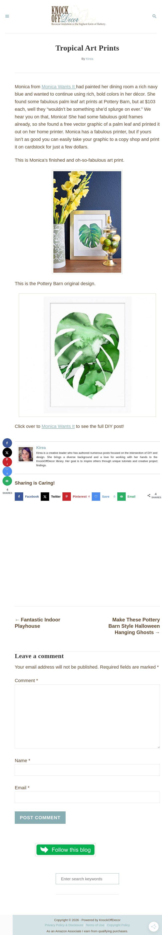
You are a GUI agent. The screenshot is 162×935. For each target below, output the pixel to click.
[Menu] (7, 16)
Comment (26, 680)
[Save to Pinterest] (77, 496)
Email (22, 787)
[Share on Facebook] (28, 496)
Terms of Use (95, 925)
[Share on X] (51, 496)
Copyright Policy (118, 925)
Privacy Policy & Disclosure (64, 925)
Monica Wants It (59, 86)
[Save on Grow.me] (104, 496)
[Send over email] (127, 496)
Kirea (89, 58)
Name (22, 760)
